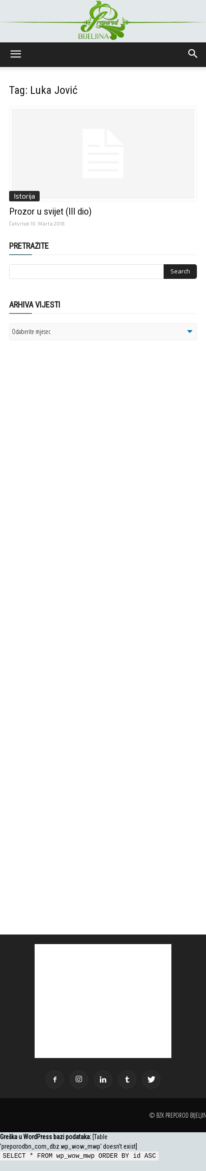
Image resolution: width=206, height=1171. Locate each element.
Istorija (24, 196)
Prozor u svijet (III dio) (50, 211)
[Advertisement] (79, 464)
